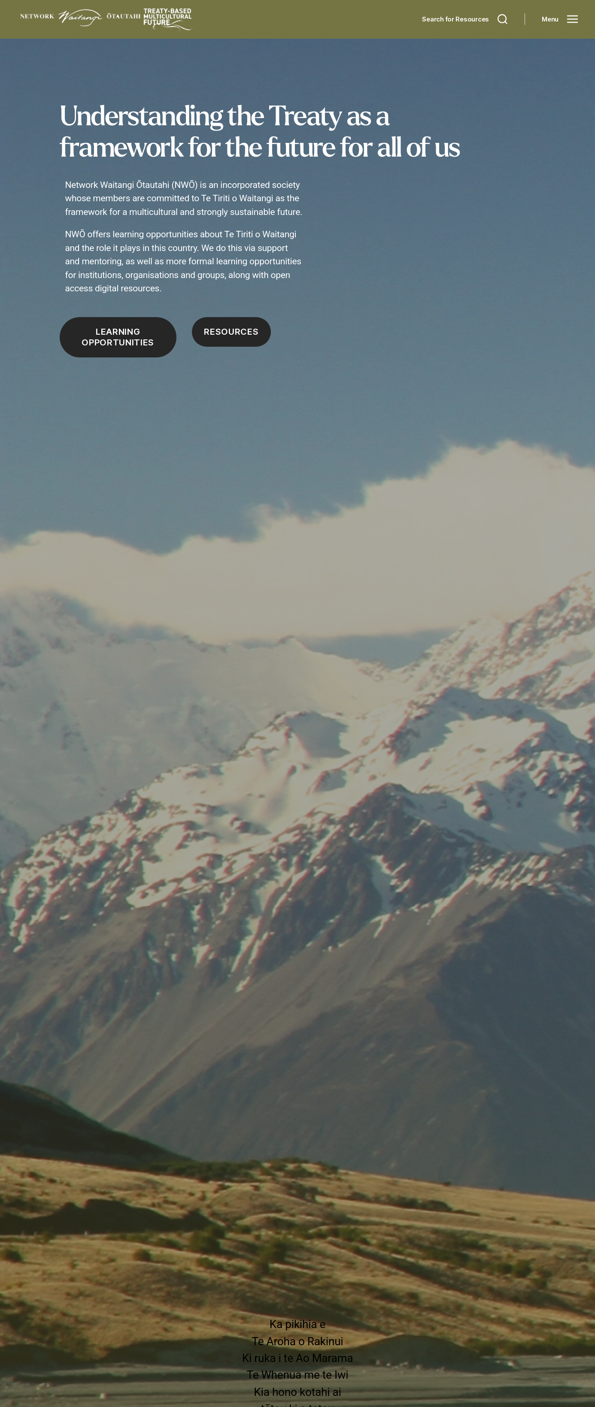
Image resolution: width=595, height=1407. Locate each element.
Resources (231, 332)
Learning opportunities (118, 337)
